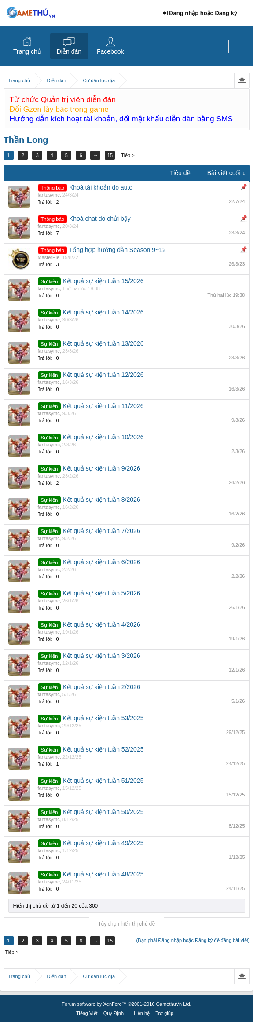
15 (110, 155)
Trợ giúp (164, 1013)
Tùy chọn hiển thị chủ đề (126, 924)
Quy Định (113, 1013)
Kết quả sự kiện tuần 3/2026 (101, 655)
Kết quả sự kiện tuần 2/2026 (101, 686)
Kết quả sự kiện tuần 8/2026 (101, 499)
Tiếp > (128, 155)
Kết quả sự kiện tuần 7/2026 (101, 530)
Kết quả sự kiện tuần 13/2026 (102, 343)
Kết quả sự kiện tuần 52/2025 (102, 749)
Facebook (110, 51)
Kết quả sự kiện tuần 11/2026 (102, 405)
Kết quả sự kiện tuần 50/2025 (102, 811)
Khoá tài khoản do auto (100, 187)
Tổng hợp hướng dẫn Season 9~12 (117, 249)
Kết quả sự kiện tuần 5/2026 (101, 593)
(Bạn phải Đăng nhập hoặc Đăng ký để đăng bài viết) (193, 940)
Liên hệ (142, 1013)
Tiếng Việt (87, 1013)
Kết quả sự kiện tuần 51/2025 (102, 780)
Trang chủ (27, 51)
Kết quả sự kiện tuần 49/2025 (102, 843)
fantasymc (49, 194)
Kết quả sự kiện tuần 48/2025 (102, 874)
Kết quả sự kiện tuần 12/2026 (102, 374)
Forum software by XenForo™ (126, 1004)
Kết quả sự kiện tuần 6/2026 (101, 562)
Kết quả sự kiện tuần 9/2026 (101, 468)
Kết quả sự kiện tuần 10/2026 (102, 437)
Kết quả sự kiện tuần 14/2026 (102, 312)
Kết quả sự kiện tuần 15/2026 (102, 281)
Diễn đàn (69, 51)
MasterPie (49, 257)
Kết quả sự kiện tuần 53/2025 (102, 718)
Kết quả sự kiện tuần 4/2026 (101, 624)
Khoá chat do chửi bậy (100, 218)
